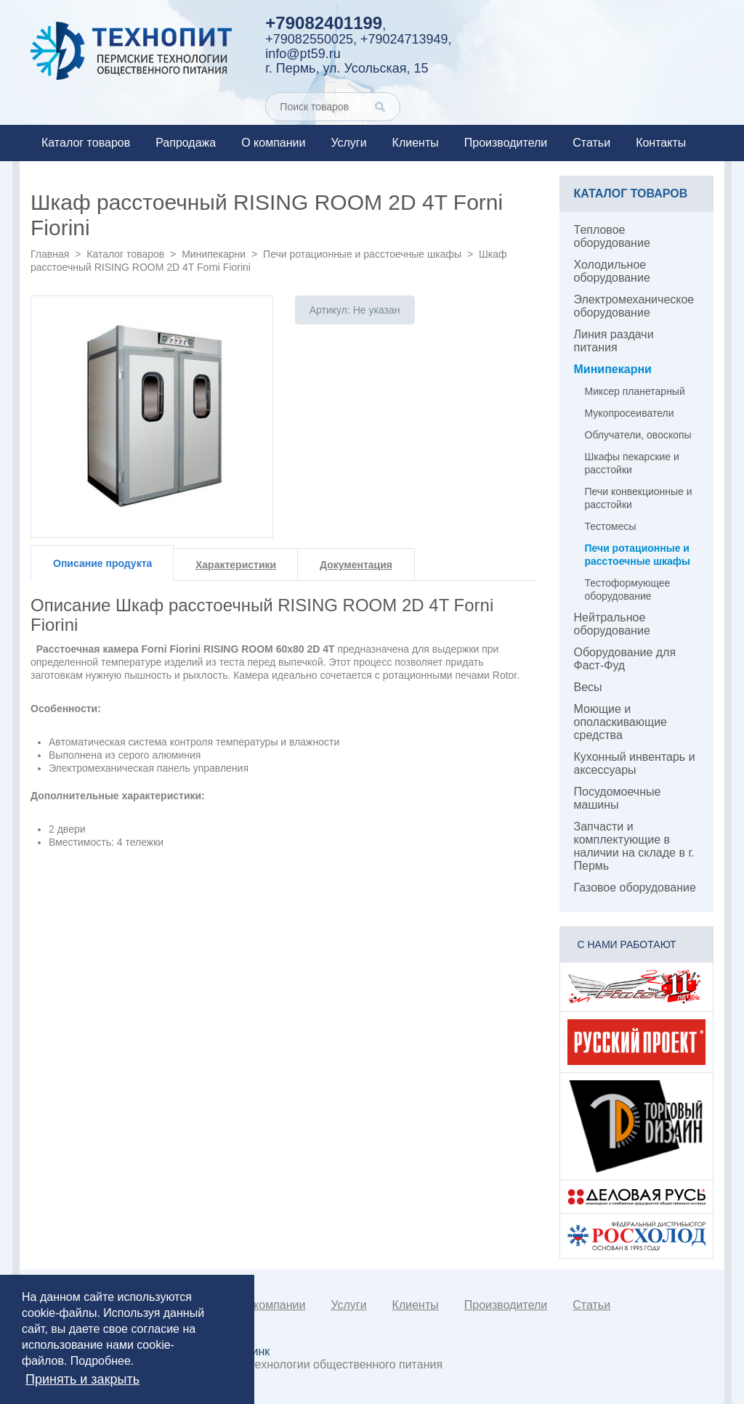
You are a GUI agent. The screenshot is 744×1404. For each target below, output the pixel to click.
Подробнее (100, 1361)
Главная (50, 254)
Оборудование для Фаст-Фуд (625, 659)
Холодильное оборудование (612, 271)
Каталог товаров (85, 142)
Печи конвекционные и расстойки (638, 498)
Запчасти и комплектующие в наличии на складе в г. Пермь (634, 846)
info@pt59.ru (302, 53)
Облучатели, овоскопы (638, 435)
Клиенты (415, 142)
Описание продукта (102, 563)
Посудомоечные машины (617, 798)
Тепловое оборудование (612, 236)
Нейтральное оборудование (612, 624)
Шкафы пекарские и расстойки (632, 463)
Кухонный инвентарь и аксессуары (634, 763)
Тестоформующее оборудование (628, 589)
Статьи (591, 142)
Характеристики (235, 565)
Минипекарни (214, 254)
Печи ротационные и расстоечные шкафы (362, 254)
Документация (356, 565)
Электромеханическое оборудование (634, 306)
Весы (588, 687)
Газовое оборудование (635, 887)
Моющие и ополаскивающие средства (621, 722)
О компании (273, 142)
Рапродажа (185, 142)
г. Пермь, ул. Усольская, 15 (346, 68)
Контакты (661, 142)
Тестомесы (610, 526)
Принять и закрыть (82, 1379)
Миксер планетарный (635, 391)
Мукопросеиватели (629, 413)
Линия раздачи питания (614, 341)
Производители (506, 142)
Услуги (348, 142)
